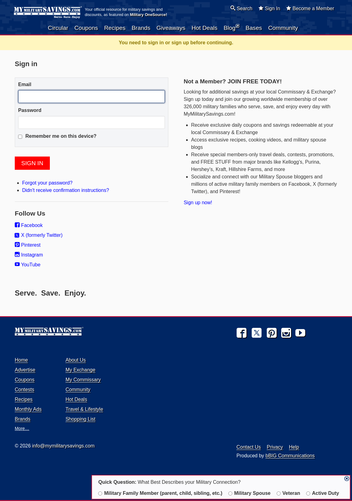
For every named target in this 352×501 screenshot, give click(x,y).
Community (283, 28)
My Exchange (80, 369)
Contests (24, 389)
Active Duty (322, 493)
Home (21, 360)
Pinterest (28, 245)
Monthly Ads (28, 409)
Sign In (269, 8)
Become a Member (310, 8)
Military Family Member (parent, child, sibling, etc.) (160, 493)
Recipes (114, 28)
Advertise (25, 369)
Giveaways (171, 28)
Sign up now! (198, 202)
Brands (141, 28)
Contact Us (249, 447)
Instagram (29, 254)
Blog (231, 27)
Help (294, 447)
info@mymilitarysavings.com (63, 445)
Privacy (275, 447)
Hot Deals (204, 28)
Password (30, 110)
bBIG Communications (290, 455)
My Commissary (83, 379)
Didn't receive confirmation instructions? (65, 190)
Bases (254, 28)
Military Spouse (249, 493)
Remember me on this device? (57, 136)
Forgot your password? (47, 182)
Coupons (86, 28)
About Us (76, 360)
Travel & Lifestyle (84, 409)
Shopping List (80, 419)
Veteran (288, 493)
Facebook (29, 225)
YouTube (27, 264)
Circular (58, 28)
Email (24, 84)
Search (241, 8)
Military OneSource (148, 14)
